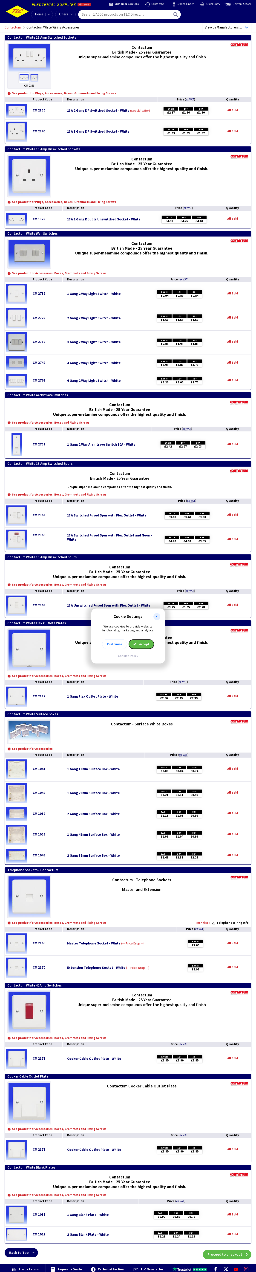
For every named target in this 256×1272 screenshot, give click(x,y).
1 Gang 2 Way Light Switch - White (94, 294)
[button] (156, 616)
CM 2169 (39, 943)
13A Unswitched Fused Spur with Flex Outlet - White (108, 606)
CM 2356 (39, 110)
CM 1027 (39, 1234)
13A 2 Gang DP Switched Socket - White (98, 111)
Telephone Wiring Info (230, 923)
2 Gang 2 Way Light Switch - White (94, 318)
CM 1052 (39, 813)
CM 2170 (39, 967)
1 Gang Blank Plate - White (88, 1215)
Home (39, 14)
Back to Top (23, 1252)
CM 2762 (39, 380)
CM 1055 (39, 834)
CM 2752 (39, 444)
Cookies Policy (128, 655)
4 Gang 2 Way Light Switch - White (94, 363)
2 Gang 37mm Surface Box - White (93, 856)
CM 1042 (39, 792)
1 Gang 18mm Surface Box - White (93, 769)
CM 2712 (39, 293)
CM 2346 (39, 131)
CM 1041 (39, 769)
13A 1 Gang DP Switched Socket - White (98, 132)
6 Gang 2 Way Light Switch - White (94, 381)
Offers (66, 14)
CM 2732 (39, 341)
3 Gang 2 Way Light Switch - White (94, 342)
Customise (114, 644)
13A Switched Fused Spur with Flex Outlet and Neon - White (109, 537)
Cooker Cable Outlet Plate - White (94, 1059)
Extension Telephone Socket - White (96, 968)
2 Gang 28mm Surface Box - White (93, 814)
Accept (141, 644)
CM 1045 (39, 855)
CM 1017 (39, 1214)
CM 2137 (39, 696)
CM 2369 (39, 535)
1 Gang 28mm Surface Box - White (93, 793)
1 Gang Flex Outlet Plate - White (92, 697)
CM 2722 (39, 318)
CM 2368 (39, 515)
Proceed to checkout (229, 1252)
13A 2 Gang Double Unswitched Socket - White (104, 219)
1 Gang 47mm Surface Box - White (93, 835)
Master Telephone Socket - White (94, 943)
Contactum (13, 27)
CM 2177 (39, 1058)
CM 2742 (39, 362)
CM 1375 (39, 219)
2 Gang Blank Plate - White (88, 1235)
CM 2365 (39, 605)
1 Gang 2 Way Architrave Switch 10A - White (101, 445)
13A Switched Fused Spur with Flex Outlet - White (107, 515)
